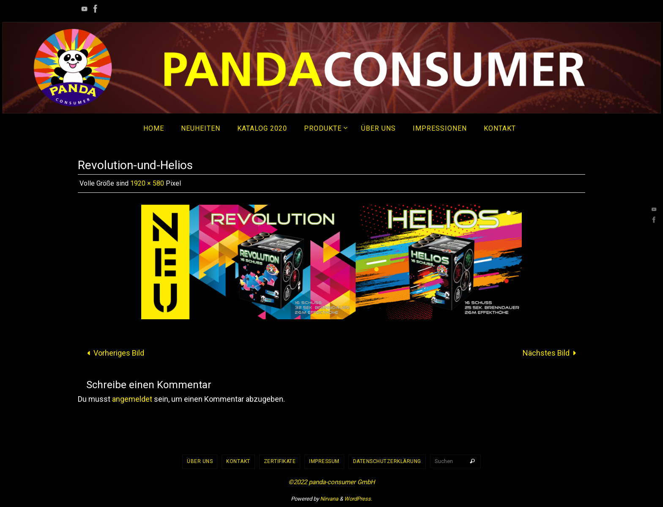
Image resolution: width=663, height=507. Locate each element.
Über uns (200, 461)
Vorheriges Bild (113, 352)
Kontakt (238, 461)
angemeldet (132, 399)
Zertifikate (280, 461)
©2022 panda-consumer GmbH (331, 482)
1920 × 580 (147, 183)
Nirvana (329, 499)
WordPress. (358, 499)
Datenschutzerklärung (387, 461)
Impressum (324, 461)
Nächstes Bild (551, 352)
